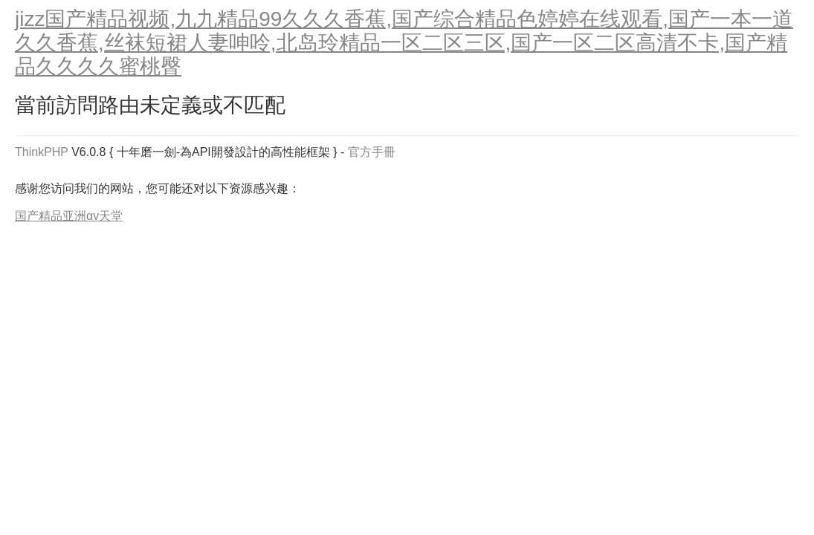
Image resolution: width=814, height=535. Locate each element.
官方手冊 (371, 152)
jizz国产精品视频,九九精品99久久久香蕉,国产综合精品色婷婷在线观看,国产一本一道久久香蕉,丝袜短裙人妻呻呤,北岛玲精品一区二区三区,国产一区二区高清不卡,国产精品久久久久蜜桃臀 (404, 42)
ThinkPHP (41, 152)
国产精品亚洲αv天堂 (69, 216)
